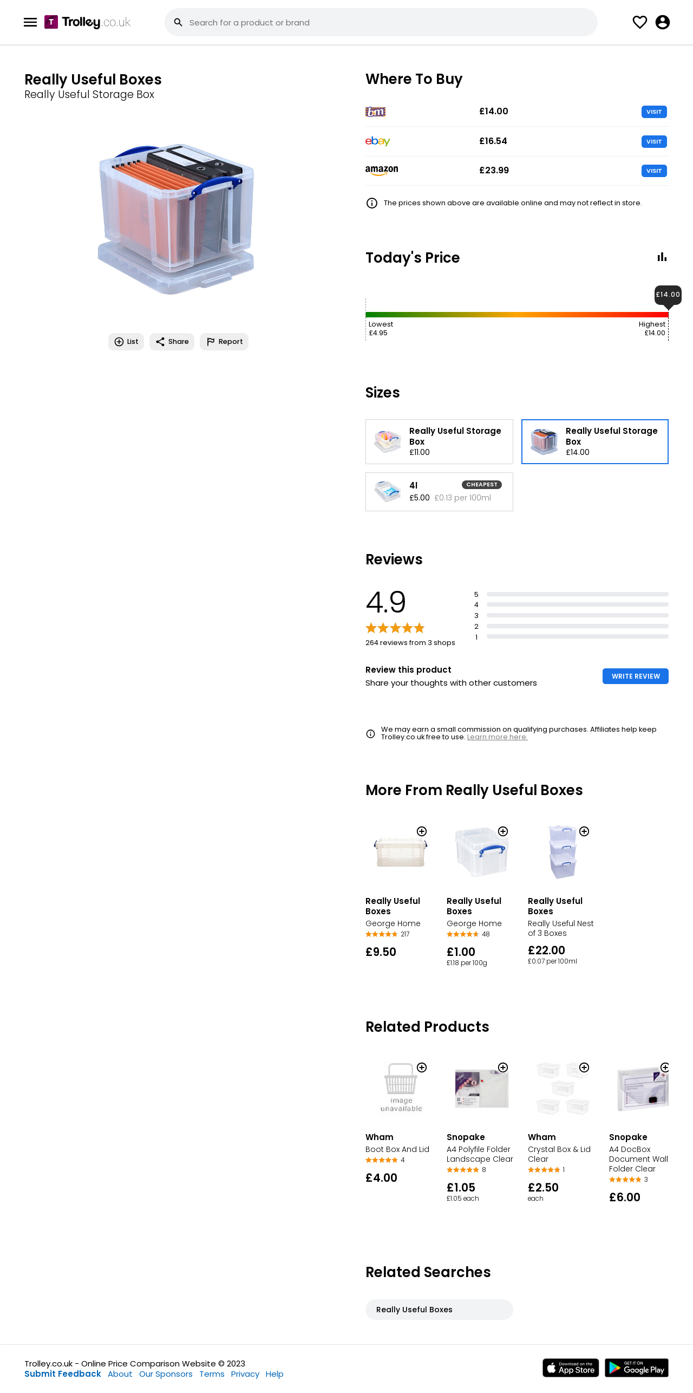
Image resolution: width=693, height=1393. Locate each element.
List (126, 341)
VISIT (654, 111)
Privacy (245, 1373)
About (120, 1373)
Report (224, 341)
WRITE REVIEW (636, 676)
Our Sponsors (166, 1373)
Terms (212, 1373)
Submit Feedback (62, 1373)
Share (172, 341)
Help (275, 1373)
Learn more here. (497, 737)
